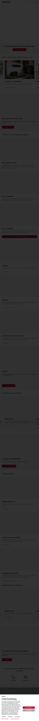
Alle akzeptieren (28, 707)
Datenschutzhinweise (15, 718)
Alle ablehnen (29, 710)
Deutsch (4, 696)
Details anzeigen (5, 718)
